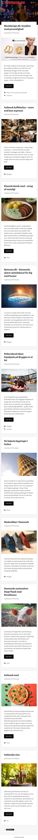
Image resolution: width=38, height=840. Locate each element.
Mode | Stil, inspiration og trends (17, 93)
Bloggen (9, 174)
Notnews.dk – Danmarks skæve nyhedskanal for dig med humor (18, 272)
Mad (8, 257)
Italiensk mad (11, 675)
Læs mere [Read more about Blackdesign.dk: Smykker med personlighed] (9, 86)
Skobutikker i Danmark (16, 522)
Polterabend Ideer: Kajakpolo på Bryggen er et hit (18, 357)
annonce (9, 95)
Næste (11, 829)
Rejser (8, 510)
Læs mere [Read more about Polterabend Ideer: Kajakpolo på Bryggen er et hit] (9, 419)
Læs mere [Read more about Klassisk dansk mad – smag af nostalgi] (9, 251)
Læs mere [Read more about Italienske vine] (9, 814)
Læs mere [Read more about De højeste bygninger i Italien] (9, 503)
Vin (8, 821)
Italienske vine (12, 754)
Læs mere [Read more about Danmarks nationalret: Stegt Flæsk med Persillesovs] (9, 656)
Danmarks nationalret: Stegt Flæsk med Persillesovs (16, 591)
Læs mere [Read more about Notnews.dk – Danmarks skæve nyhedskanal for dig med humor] (9, 335)
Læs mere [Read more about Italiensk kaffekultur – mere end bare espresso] (9, 167)
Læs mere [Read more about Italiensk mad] (9, 736)
